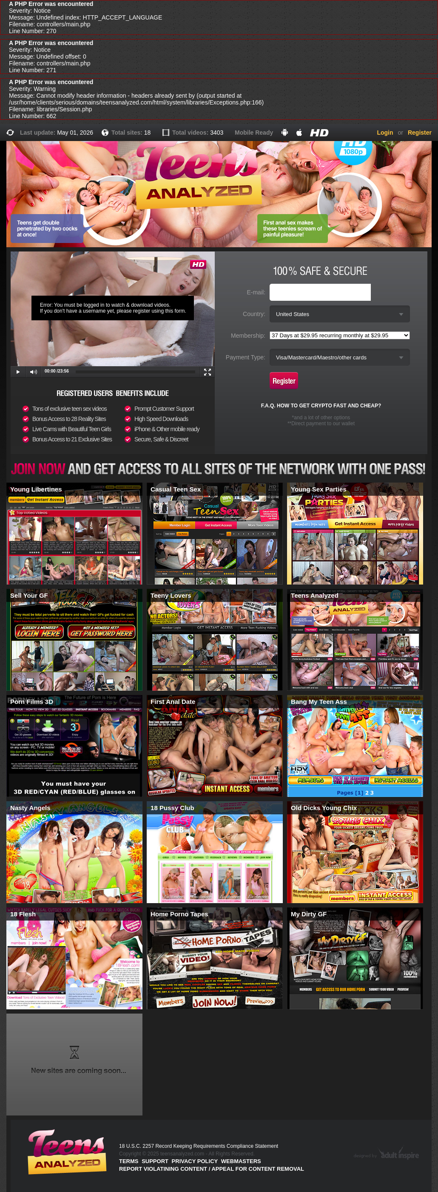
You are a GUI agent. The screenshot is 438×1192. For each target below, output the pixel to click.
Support (155, 1161)
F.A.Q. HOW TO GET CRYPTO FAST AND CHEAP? (321, 406)
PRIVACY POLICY (195, 1161)
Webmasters (241, 1161)
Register (420, 132)
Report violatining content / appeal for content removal (211, 1169)
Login (385, 132)
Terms (129, 1161)
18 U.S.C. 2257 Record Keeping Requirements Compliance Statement (198, 1146)
